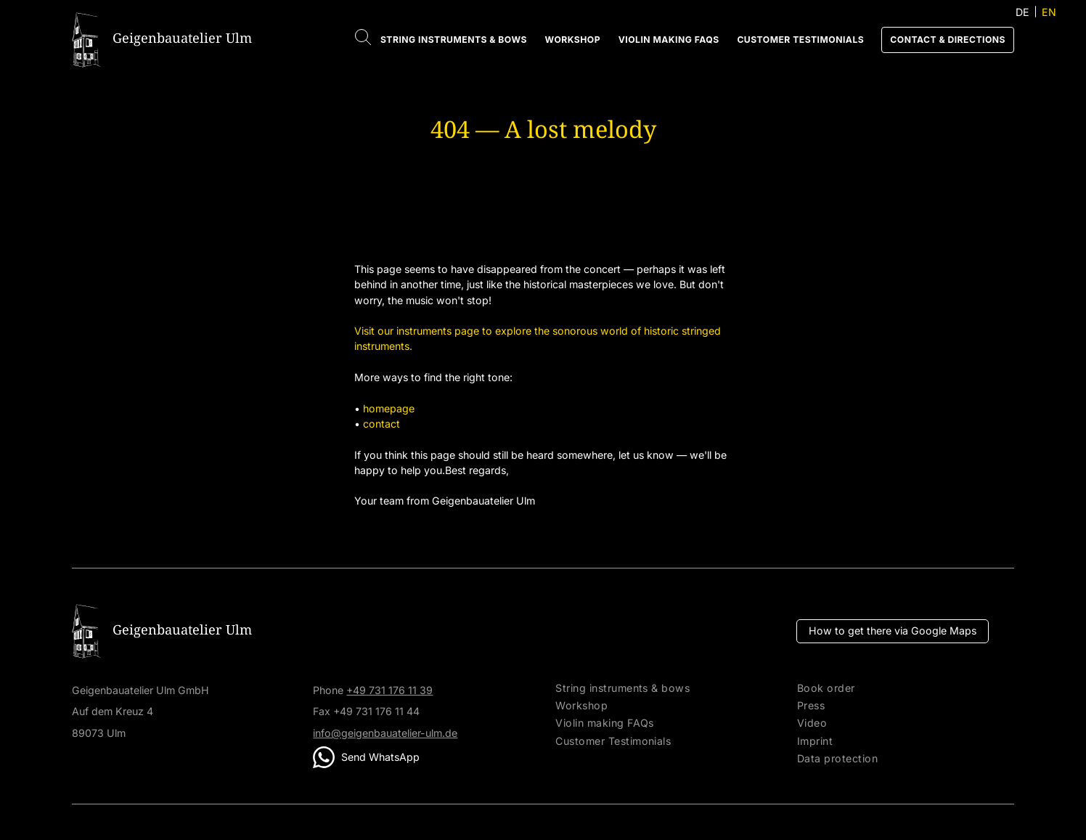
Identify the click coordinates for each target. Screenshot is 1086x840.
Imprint (815, 741)
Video (812, 723)
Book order (826, 688)
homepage (389, 408)
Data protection (837, 758)
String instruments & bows (453, 39)
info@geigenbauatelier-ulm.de (385, 733)
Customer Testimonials (800, 39)
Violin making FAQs (668, 39)
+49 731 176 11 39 (389, 690)
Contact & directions (947, 39)
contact (381, 423)
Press (811, 705)
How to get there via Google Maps (892, 630)
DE (1022, 12)
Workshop (572, 39)
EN (1049, 12)
